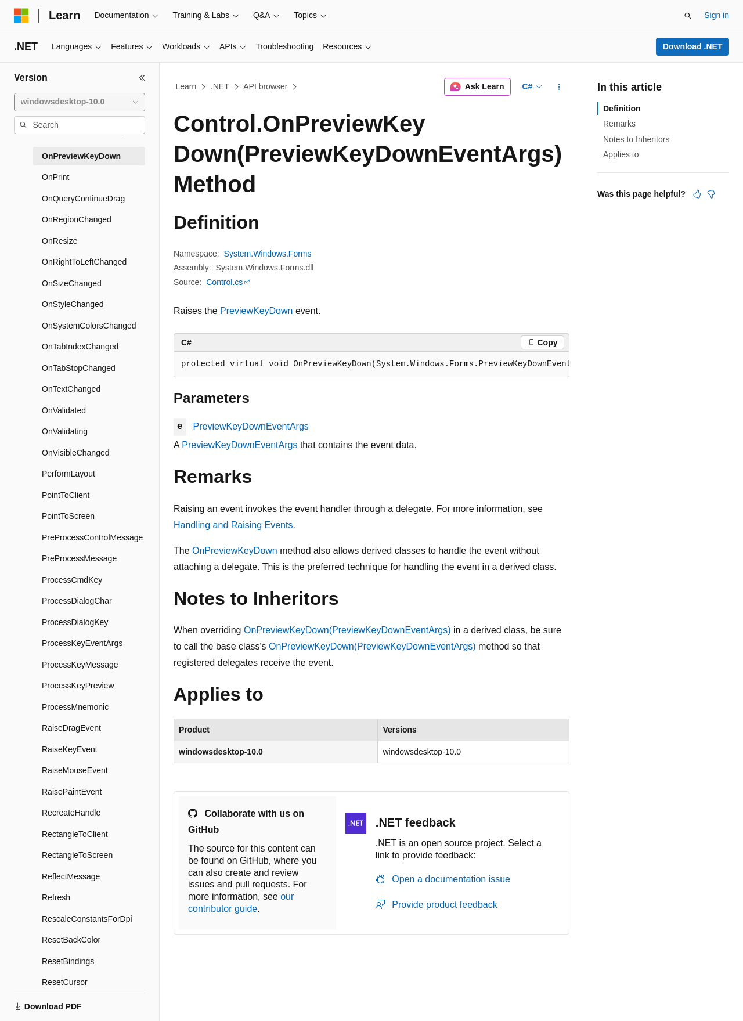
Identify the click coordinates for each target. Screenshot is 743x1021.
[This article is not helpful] (711, 194)
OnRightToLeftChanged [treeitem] (84, 261)
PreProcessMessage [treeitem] (79, 558)
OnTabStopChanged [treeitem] (79, 368)
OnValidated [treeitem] (64, 410)
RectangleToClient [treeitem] (75, 834)
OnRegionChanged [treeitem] (76, 219)
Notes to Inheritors (636, 139)
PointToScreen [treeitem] (68, 516)
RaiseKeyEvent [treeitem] (70, 749)
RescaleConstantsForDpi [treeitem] (87, 918)
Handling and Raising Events (233, 525)
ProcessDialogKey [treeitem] (75, 622)
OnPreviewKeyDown (234, 550)
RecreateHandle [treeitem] (71, 812)
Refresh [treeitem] (56, 897)
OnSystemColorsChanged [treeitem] (89, 325)
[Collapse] (142, 77)
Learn (186, 86)
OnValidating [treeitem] (65, 431)
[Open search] (687, 15)
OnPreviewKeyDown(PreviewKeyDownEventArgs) (347, 630)
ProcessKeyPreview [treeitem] (78, 685)
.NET (220, 86)
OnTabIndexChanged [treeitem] (80, 346)
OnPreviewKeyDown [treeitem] (81, 156)
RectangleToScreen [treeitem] (77, 855)
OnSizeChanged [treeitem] (72, 283)
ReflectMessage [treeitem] (71, 876)
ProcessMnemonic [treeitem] (75, 707)
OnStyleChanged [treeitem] (73, 304)
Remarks (619, 123)
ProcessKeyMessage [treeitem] (80, 664)
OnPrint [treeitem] (55, 177)
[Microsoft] (21, 15)
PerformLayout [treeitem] (68, 473)
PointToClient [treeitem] (66, 495)
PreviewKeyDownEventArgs (251, 426)
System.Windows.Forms (268, 253)
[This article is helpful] (697, 194)
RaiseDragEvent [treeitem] (71, 728)
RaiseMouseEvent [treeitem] (75, 770)
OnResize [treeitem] (59, 241)
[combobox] (79, 102)
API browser (265, 86)
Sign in (716, 15)
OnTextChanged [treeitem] (71, 389)
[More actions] (559, 87)
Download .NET (693, 46)
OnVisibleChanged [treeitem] (76, 452)
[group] (371, 364)
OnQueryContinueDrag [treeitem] (83, 198)
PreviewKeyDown (256, 311)
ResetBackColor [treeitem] (71, 939)
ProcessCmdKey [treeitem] (72, 580)
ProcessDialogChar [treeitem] (77, 600)
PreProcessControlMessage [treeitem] (92, 537)
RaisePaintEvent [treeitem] (72, 791)
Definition (622, 108)
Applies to (621, 154)
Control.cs (224, 282)
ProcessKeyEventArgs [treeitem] (82, 643)
